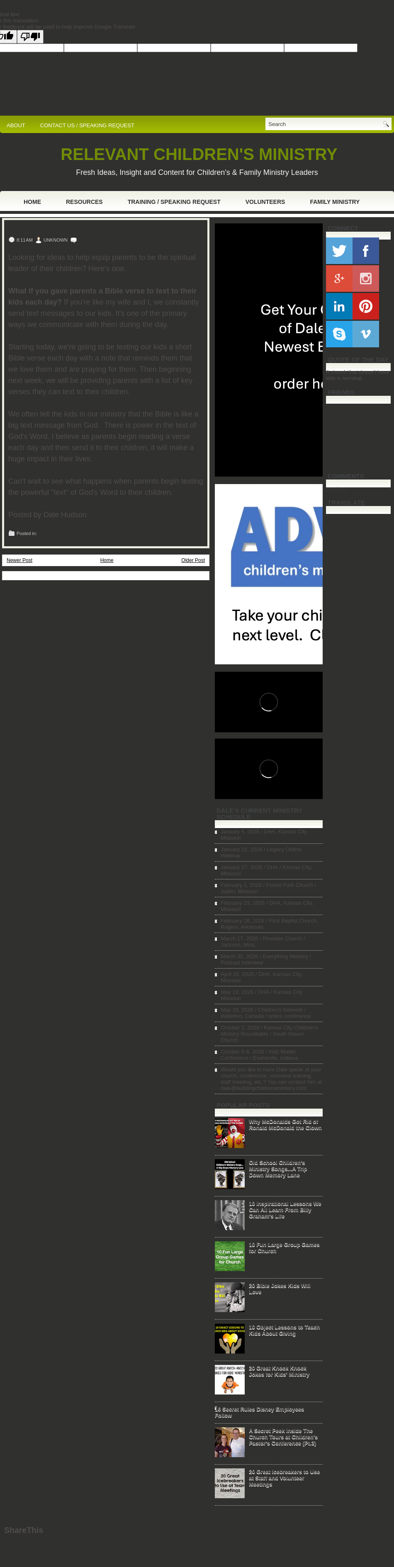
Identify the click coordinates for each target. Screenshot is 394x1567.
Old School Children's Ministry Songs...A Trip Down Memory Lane (278, 1168)
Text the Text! (38, 229)
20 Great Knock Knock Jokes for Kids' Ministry (279, 1371)
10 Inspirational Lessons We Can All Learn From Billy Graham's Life (285, 1209)
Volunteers (265, 202)
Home (32, 202)
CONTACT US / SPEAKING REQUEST (87, 125)
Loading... (338, 488)
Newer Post (19, 560)
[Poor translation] (30, 37)
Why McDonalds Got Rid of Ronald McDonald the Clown (285, 1124)
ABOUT (16, 125)
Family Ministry (335, 202)
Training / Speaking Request (174, 202)
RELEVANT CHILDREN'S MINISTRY (199, 154)
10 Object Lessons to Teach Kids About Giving (284, 1330)
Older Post (193, 560)
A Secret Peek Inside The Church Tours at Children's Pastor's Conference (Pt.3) (283, 1436)
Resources (84, 202)
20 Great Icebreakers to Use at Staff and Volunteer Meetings (284, 1477)
